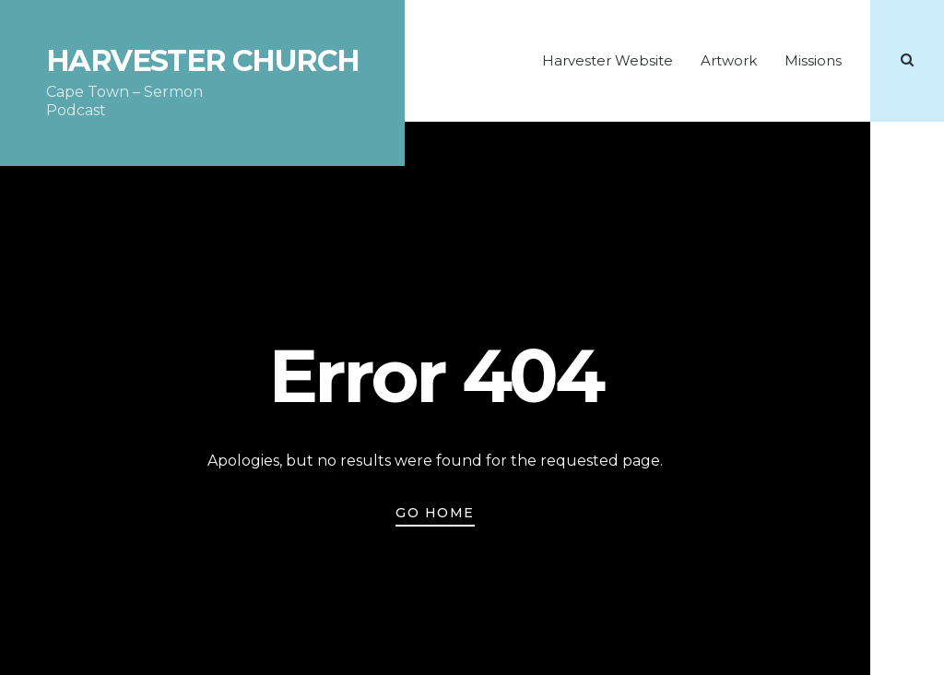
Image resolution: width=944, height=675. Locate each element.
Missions (813, 60)
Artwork (729, 60)
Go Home (434, 512)
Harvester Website (607, 60)
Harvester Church (202, 61)
